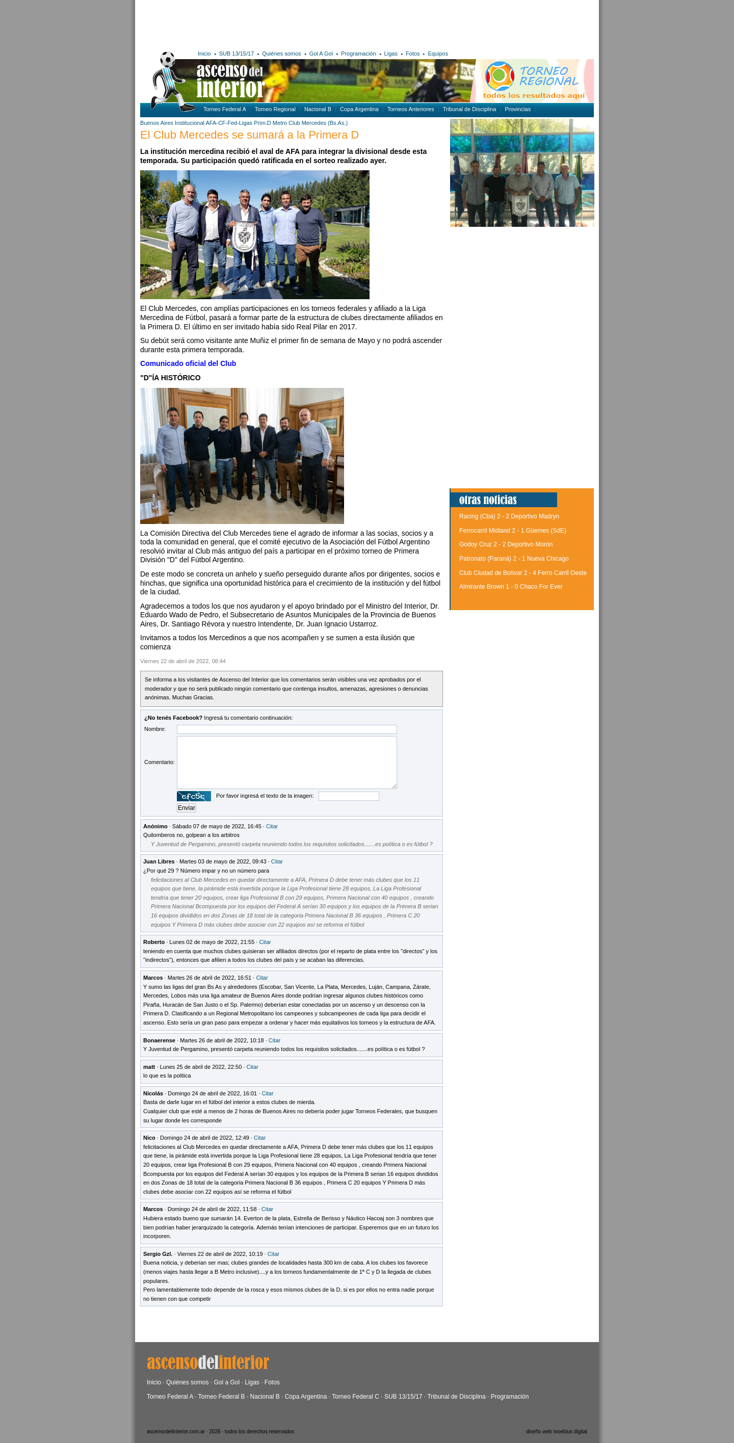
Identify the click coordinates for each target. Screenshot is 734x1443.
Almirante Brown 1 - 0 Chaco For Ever (511, 586)
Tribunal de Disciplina (469, 109)
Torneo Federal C (355, 1396)
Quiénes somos (281, 53)
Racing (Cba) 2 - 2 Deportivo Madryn (509, 516)
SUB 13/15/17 (236, 53)
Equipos (438, 53)
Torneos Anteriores (410, 109)
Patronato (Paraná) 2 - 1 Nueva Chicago (514, 558)
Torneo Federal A (224, 109)
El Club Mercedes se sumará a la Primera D (249, 134)
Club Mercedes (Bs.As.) (318, 123)
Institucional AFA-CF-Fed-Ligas (213, 123)
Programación (358, 53)
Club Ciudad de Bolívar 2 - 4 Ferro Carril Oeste (523, 572)
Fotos (413, 53)
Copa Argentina (359, 109)
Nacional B (317, 109)
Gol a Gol (227, 1382)
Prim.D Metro (270, 123)
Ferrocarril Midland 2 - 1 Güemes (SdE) (512, 530)
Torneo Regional (275, 109)
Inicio (204, 53)
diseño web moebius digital (556, 1431)
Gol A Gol (321, 53)
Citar (272, 826)
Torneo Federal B (221, 1396)
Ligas (391, 53)
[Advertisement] (289, 23)
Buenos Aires (156, 123)
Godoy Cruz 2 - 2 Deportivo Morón (506, 544)
